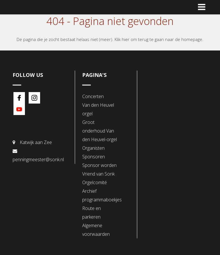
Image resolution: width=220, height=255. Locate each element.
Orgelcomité (94, 182)
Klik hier (122, 39)
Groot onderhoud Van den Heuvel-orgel (99, 131)
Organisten (93, 148)
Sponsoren (93, 156)
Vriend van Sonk (98, 174)
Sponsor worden (99, 165)
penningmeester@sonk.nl (38, 159)
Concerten (93, 96)
